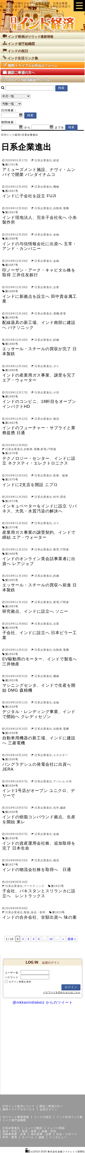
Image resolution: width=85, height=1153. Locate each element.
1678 (11, 453)
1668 (11, 553)
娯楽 (56, 160)
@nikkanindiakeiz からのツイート (42, 1002)
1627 (11, 864)
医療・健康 (60, 475)
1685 (11, 396)
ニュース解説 (33, 1128)
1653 (11, 680)
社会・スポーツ (66, 1134)
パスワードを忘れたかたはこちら (61, 992)
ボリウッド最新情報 (15, 1117)
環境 (63, 496)
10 (51, 939)
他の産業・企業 (41, 1134)
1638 (11, 733)
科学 (56, 496)
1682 (11, 422)
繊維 (63, 807)
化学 (56, 807)
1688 (11, 238)
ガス (56, 366)
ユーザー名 (11, 972)
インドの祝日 (42, 1117)
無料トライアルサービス (18, 1109)
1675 (11, 479)
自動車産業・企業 (14, 1134)
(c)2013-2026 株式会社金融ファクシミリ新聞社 (55, 1151)
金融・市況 (48, 1131)
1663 (11, 606)
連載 (41, 1137)
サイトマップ (50, 1091)
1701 (11, 164)
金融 (56, 234)
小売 (56, 392)
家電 (63, 313)
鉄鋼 (56, 339)
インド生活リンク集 (69, 1117)
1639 (11, 706)
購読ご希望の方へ (51, 1106)
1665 (11, 580)
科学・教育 (9, 1137)
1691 (11, 191)
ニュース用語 (56, 1128)
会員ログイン (48, 1109)
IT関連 (51, 449)
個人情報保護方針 (74, 1091)
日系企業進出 (43, 160)
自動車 (57, 208)
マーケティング (34, 886)
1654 (11, 654)
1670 (11, 527)
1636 (11, 785)
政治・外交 (9, 1131)
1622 (57, 886)
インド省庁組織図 (14, 1120)
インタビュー (58, 1137)
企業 (56, 287)
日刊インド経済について (18, 1106)
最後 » (72, 939)
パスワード (11, 977)
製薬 (27, 912)
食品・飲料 (38, 912)
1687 (11, 265)
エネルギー (60, 755)
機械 (56, 186)
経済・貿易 (29, 1131)
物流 (56, 418)
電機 (66, 208)
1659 (11, 627)
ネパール (28, 1137)
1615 (58, 912)
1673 (11, 501)
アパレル (59, 781)
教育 (56, 549)
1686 (11, 291)
